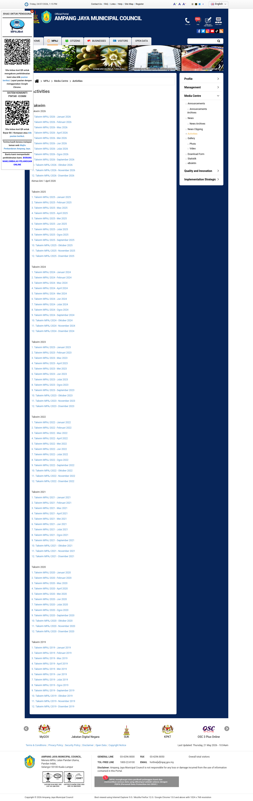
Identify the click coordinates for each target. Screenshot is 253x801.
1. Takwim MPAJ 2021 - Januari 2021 (51, 497)
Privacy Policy (55, 745)
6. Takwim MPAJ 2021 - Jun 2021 (49, 524)
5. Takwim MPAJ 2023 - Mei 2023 (49, 368)
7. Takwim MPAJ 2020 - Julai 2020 (50, 604)
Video (193, 148)
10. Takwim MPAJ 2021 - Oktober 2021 (52, 545)
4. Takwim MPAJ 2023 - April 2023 (50, 363)
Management (192, 87)
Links (113, 4)
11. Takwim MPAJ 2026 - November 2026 (53, 170)
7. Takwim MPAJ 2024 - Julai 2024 (50, 304)
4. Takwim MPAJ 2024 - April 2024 (50, 288)
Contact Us (96, 4)
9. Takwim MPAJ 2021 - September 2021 (53, 540)
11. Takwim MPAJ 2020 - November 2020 (53, 626)
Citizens (72, 41)
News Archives (197, 123)
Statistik (192, 158)
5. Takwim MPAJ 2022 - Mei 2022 (49, 443)
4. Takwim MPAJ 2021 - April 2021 (50, 513)
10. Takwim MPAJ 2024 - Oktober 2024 (52, 320)
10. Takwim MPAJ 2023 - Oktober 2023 (52, 395)
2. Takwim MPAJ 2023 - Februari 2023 (52, 352)
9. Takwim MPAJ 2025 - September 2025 (53, 240)
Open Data (141, 41)
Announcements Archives (197, 111)
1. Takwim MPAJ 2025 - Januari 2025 (51, 197)
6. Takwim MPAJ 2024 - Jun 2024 (49, 299)
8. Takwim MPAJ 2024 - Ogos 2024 (50, 309)
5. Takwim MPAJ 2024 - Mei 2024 (49, 293)
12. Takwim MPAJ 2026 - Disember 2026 (53, 175)
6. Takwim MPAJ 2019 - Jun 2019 (49, 674)
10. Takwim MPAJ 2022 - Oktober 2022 (52, 470)
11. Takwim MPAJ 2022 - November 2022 (53, 476)
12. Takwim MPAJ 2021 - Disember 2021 (53, 556)
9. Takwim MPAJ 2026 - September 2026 (53, 159)
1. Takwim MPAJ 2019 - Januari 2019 (51, 647)
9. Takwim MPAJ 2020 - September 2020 (53, 615)
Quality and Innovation (198, 170)
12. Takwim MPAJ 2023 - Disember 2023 (53, 406)
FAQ (106, 4)
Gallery (191, 138)
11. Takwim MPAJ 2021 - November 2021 (53, 551)
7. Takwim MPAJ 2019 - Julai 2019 (50, 679)
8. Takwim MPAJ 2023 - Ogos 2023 (50, 385)
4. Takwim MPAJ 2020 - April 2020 (50, 588)
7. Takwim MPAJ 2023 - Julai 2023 (50, 379)
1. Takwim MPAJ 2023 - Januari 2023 (51, 347)
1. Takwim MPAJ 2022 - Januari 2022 (51, 422)
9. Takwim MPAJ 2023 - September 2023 (53, 390)
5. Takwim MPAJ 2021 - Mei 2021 (49, 518)
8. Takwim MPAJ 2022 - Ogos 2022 (50, 460)
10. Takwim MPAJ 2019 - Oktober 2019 (52, 696)
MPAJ (52, 41)
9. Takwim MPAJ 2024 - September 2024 (53, 315)
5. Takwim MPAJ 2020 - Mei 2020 (49, 594)
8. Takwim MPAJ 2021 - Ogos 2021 (50, 535)
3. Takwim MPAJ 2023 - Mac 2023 (49, 358)
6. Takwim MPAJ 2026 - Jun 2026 (49, 143)
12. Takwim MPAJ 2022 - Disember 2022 (53, 481)
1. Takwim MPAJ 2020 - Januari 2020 (51, 572)
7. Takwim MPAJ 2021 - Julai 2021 (50, 529)
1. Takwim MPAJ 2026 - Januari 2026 (51, 116)
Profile (188, 78)
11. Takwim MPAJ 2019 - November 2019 (53, 701)
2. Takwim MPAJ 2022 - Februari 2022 (52, 427)
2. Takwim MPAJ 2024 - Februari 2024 (52, 277)
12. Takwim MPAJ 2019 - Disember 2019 (53, 706)
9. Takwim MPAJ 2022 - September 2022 (53, 465)
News (191, 118)
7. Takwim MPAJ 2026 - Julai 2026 (50, 148)
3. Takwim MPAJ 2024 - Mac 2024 (49, 283)
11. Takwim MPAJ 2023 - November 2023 (53, 401)
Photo (193, 143)
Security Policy (72, 745)
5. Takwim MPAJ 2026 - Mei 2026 (49, 138)
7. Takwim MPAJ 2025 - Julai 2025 (50, 229)
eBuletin (192, 163)
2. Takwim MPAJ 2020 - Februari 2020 (52, 578)
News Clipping (195, 129)
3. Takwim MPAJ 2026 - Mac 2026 (49, 127)
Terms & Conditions (36, 745)
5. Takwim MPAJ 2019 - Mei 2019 (49, 669)
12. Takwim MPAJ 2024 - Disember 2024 (53, 331)
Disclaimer (88, 745)
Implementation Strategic (200, 179)
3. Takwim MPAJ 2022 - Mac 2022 (49, 433)
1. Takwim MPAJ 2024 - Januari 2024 (51, 272)
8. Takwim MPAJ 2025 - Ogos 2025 (50, 234)
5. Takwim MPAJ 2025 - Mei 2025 (49, 218)
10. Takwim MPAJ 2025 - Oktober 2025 (52, 245)
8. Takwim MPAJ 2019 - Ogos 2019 (50, 685)
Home (36, 41)
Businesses (96, 41)
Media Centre (61, 81)
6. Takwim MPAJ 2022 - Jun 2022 (49, 449)
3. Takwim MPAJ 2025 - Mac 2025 (49, 207)
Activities (192, 133)
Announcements (196, 103)
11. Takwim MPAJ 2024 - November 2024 (53, 325)
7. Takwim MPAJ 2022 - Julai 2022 (50, 454)
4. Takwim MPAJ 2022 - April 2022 (50, 438)
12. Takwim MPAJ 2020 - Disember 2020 (53, 631)
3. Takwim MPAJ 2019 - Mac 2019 (49, 658)
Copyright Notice (117, 745)
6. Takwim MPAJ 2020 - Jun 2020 (49, 599)
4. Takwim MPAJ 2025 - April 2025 (50, 213)
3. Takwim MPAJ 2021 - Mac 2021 (49, 508)
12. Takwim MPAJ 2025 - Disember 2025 (53, 256)
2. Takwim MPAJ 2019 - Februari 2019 (52, 653)
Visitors (120, 41)
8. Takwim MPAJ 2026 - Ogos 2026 (50, 154)
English (219, 4)
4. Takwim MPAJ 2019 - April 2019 (50, 663)
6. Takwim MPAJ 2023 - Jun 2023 (49, 374)
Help (120, 4)
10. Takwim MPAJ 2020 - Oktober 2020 (52, 620)
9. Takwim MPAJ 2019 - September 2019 (53, 690)
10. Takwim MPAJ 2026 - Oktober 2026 (52, 165)
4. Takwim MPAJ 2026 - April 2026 (50, 132)
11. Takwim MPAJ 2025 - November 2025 (53, 250)
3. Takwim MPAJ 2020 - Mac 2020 (49, 583)
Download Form (196, 154)
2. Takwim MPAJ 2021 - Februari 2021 (52, 502)
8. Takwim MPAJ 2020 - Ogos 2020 (50, 610)
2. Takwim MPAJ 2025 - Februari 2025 (52, 202)
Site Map (129, 4)
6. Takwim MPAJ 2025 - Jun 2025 (49, 223)
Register (140, 4)
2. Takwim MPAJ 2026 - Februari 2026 (52, 122)
